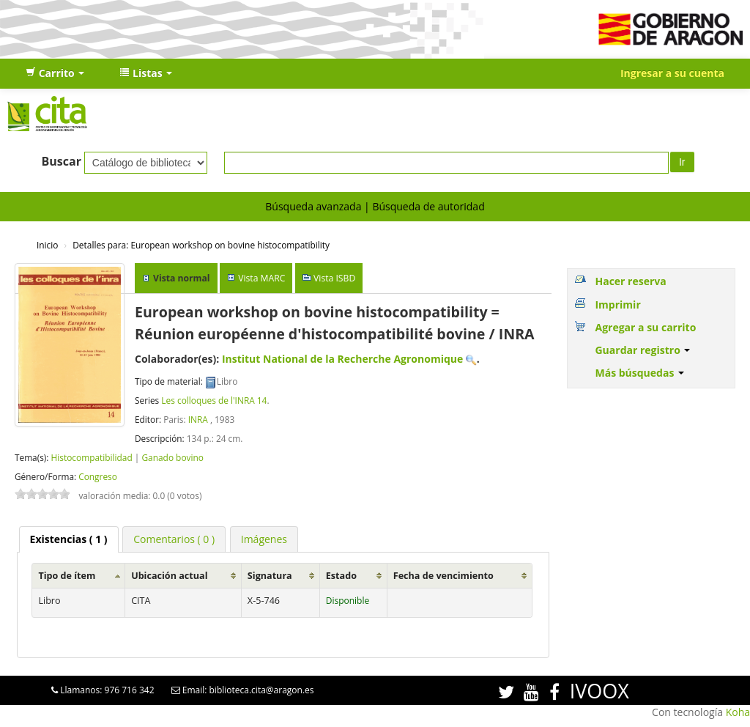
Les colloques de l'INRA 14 (214, 400)
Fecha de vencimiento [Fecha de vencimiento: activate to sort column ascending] (443, 575)
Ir (682, 162)
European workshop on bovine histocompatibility (201, 245)
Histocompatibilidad (91, 457)
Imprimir (617, 304)
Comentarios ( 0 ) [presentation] (174, 539)
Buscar (61, 161)
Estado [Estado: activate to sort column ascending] (341, 575)
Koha (738, 712)
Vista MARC (261, 278)
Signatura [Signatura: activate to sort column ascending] (270, 575)
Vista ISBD (334, 278)
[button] (55, 73)
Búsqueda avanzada (313, 206)
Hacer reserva (630, 281)
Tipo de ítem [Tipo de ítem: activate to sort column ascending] (66, 575)
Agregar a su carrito (645, 327)
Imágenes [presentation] (264, 539)
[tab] (69, 539)
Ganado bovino (172, 457)
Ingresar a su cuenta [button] (672, 73)
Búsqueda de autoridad (428, 206)
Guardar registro (642, 350)
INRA (198, 419)
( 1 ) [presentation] (69, 539)
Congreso (97, 476)
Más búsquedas (639, 373)
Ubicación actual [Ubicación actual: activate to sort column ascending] (169, 575)
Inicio (47, 245)
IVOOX (599, 690)
